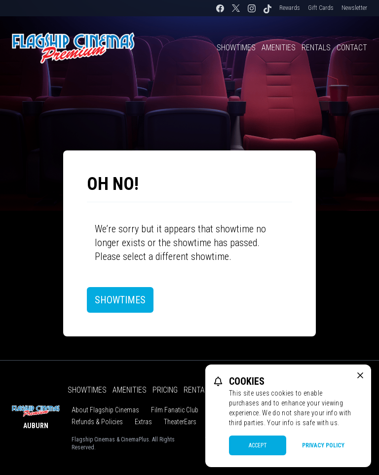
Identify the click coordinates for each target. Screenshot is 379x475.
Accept (258, 445)
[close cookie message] (360, 375)
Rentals (316, 47)
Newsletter (354, 7)
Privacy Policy (323, 445)
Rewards (289, 7)
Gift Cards (321, 7)
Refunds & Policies (97, 422)
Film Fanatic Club (174, 410)
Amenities (279, 47)
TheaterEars (180, 422)
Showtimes (236, 47)
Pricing (165, 390)
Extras (143, 422)
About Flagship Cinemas (105, 410)
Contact (352, 47)
